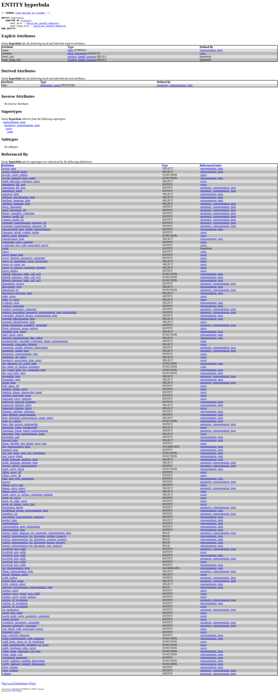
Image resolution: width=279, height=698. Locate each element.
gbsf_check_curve (12, 337)
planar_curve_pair (12, 488)
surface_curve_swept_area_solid (21, 596)
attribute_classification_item (18, 200)
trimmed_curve (11, 635)
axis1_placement (12, 210)
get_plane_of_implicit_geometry (21, 369)
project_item (9, 523)
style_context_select (14, 587)
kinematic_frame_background (19, 430)
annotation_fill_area (13, 187)
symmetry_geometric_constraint (20, 625)
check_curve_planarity (15, 238)
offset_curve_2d (11, 475)
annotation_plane (12, 194)
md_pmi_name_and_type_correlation (23, 456)
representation (10, 526)
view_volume (10, 670)
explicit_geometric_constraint (19, 312)
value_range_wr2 (12, 657)
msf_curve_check (12, 459)
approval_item (10, 197)
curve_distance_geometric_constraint (23, 261)
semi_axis (16, 25)
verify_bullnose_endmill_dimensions (23, 667)
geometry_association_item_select (22, 363)
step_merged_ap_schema (29, 13)
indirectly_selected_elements (19, 405)
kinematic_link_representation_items (23, 437)
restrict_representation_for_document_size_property (32, 548)
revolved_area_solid (14, 552)
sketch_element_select (15, 577)
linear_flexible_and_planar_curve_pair (24, 446)
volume (6, 676)
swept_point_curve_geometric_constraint (26, 619)
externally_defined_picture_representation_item (29, 318)
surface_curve (10, 593)
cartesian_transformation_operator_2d (24, 226)
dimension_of (10, 293)
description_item (12, 289)
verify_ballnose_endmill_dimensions (23, 663)
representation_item (211, 53)
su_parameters (10, 612)
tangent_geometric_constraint (19, 628)
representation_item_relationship (21, 529)
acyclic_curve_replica (14, 178)
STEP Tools (15, 692)
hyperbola (17, 18)
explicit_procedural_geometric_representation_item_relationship (39, 315)
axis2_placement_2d (14, 213)
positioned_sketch (12, 510)
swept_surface (10, 622)
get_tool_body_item (13, 376)
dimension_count (50, 88)
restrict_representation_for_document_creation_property (34, 542)
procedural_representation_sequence (23, 520)
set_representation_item (16, 571)
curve (9, 131)
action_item (9, 171)
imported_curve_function (16, 401)
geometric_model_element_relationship (25, 350)
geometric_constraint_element (19, 347)
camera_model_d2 (12, 219)
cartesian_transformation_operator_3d (24, 229)
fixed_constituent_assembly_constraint (24, 328)
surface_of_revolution (15, 603)
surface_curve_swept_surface (19, 600)
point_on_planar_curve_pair (18, 507)
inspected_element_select (16, 408)
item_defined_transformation (19, 417)
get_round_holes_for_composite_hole (24, 373)
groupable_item (11, 379)
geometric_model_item (15, 353)
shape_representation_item (17, 574)
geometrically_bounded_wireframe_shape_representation (35, 344)
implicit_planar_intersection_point (22, 395)
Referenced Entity (211, 168)
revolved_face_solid (14, 561)
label (70, 53)
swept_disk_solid (12, 616)
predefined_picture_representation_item (25, 513)
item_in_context (11, 424)
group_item (9, 385)
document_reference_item (17, 296)
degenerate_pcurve (13, 286)
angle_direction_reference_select (21, 184)
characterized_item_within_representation (26, 232)
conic (25, 22)
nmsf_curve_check (13, 472)
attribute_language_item (16, 203)
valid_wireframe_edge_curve (19, 651)
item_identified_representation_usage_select (27, 421)
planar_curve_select (13, 491)
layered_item (9, 443)
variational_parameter (14, 660)
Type (165, 168)
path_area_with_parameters (18, 481)
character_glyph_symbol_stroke (20, 235)
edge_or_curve (10, 302)
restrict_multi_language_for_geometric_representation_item (36, 536)
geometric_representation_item (175, 88)
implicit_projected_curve (16, 398)
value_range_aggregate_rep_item (21, 654)
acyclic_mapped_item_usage (18, 181)
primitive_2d (9, 516)
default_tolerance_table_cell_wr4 (21, 280)
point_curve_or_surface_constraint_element (27, 497)
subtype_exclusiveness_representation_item (27, 590)
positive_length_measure (42, 25)
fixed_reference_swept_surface (20, 331)
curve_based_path (12, 257)
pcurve (6, 484)
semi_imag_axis (19, 28)
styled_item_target (13, 584)
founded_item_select (14, 334)
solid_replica (9, 580)
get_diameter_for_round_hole (19, 366)
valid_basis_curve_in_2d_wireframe (23, 644)
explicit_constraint (13, 309)
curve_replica (10, 273)
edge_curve (9, 299)
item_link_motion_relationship (20, 427)
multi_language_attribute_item (20, 462)
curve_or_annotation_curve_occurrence (25, 264)
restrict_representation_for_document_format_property (33, 545)
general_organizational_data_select (22, 341)
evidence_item (10, 305)
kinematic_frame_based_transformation (25, 433)
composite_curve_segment (17, 245)
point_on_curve (11, 500)
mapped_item (10, 452)
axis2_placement (77, 56)
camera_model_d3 (12, 222)
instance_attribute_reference (18, 414)
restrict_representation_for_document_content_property (34, 539)
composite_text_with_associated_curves (25, 248)
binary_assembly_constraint (18, 216)
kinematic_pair (11, 440)
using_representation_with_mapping (23, 641)
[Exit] (32, 686)
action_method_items (14, 174)
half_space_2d (10, 389)
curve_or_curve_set (13, 267)
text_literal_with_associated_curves (22, 632)
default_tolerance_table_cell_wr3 (21, 277)
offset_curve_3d (11, 478)
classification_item (13, 242)
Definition (8, 168)
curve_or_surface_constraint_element (23, 270)
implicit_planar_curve (15, 392)
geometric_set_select (14, 360)
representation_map (13, 532)
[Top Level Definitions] (14, 686)
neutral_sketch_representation (19, 468)
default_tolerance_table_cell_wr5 (21, 283)
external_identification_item (18, 321)
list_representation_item (16, 449)
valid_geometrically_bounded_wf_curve (25, 648)
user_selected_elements (15, 638)
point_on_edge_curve (14, 504)
